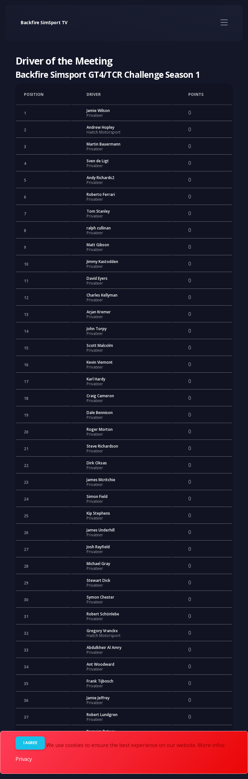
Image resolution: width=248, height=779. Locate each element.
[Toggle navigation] (223, 22)
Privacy (24, 759)
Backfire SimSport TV (44, 22)
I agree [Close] (30, 742)
